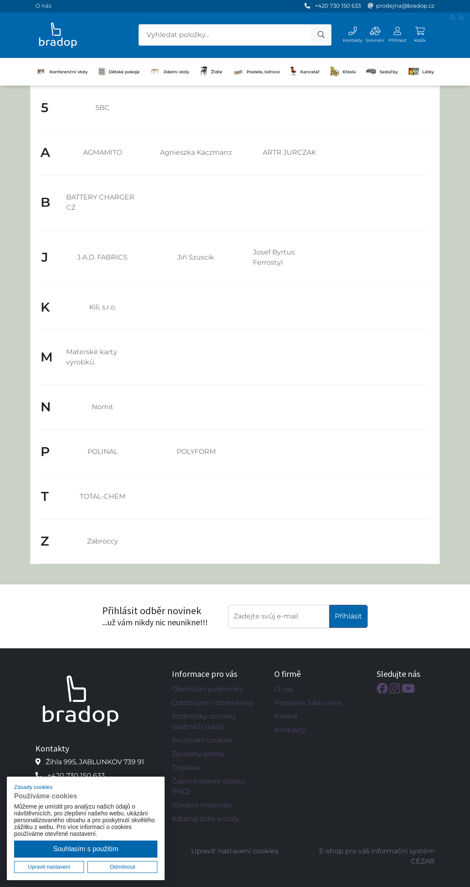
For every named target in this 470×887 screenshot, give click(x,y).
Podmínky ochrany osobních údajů (204, 721)
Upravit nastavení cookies (235, 851)
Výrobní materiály (202, 805)
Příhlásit (348, 616)
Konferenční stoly (62, 72)
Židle (211, 71)
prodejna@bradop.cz (405, 5)
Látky (421, 71)
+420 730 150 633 (338, 5)
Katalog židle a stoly (205, 819)
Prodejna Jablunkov (308, 703)
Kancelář (304, 71)
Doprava (186, 767)
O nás (43, 5)
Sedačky (382, 71)
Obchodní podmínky (207, 689)
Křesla (343, 71)
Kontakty (290, 730)
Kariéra (285, 716)
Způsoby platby (198, 754)
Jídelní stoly (169, 72)
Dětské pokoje (119, 71)
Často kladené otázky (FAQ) (208, 786)
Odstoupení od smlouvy (213, 703)
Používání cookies (202, 740)
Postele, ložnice (256, 71)
